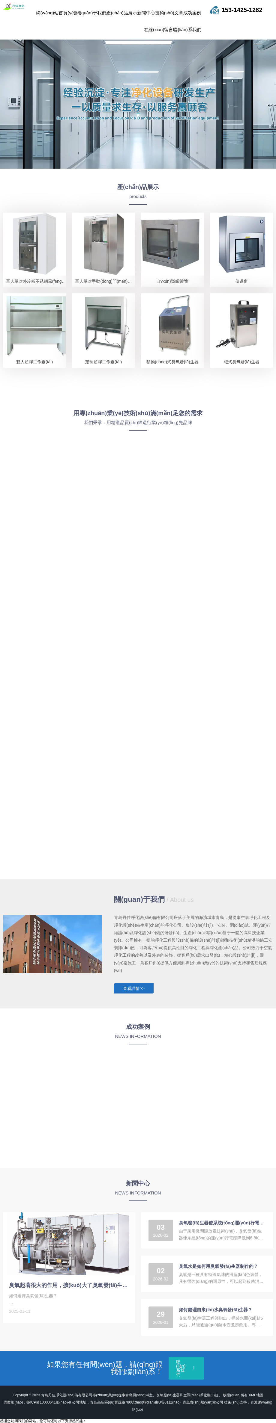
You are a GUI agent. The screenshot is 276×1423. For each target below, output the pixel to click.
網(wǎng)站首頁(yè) (55, 12)
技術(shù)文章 (169, 12)
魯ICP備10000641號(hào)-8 (48, 1402)
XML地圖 (256, 1395)
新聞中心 (146, 12)
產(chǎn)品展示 (121, 12)
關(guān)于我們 (90, 12)
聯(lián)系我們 (187, 29)
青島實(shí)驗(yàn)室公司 (203, 1402)
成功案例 (192, 12)
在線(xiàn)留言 (158, 29)
